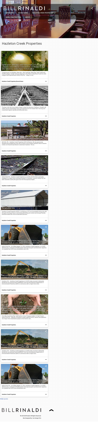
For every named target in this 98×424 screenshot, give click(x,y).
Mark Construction (13, 17)
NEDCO (27, 17)
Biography (10, 13)
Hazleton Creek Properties (42, 13)
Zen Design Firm (36, 418)
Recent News (23, 13)
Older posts (4, 399)
